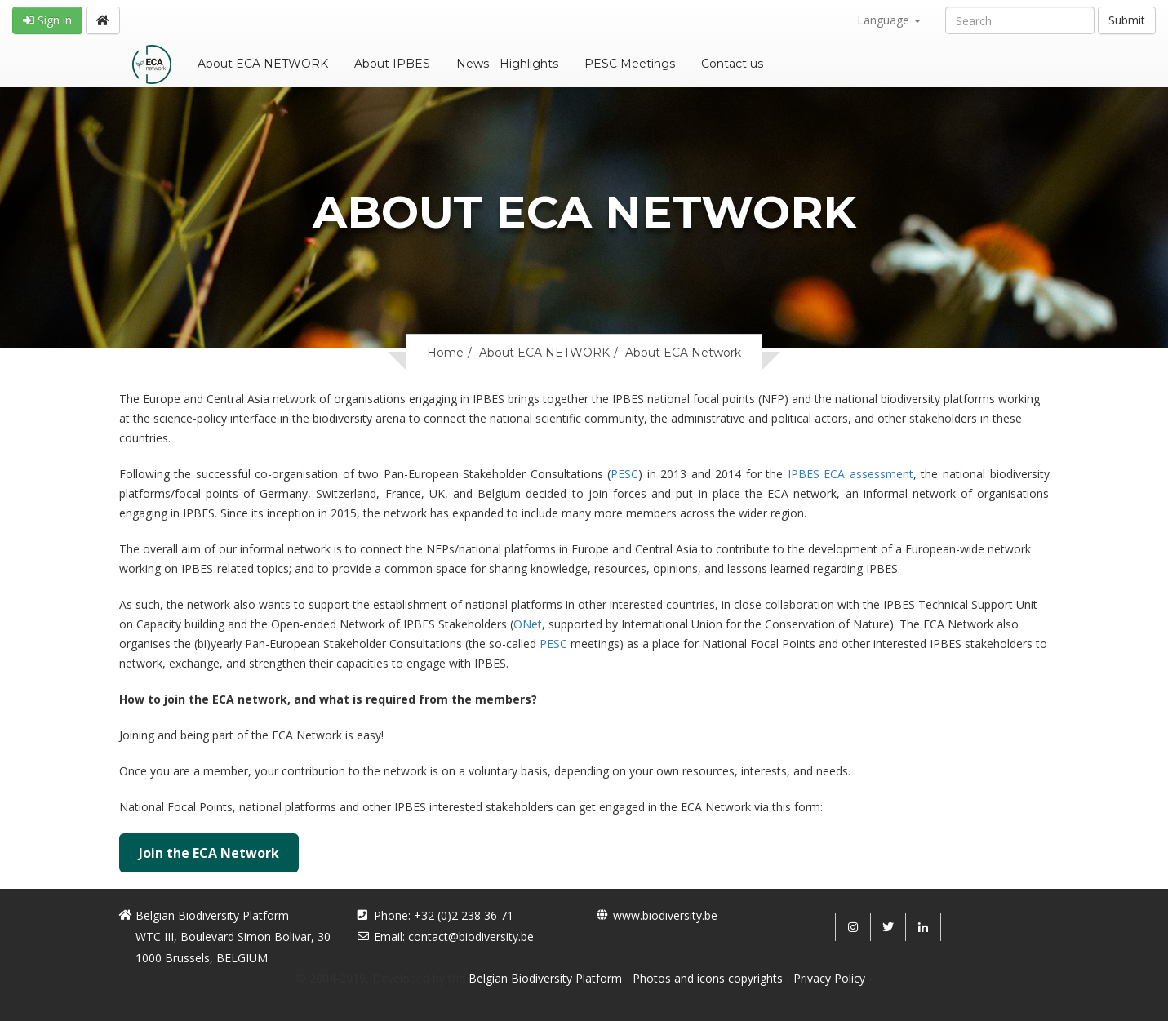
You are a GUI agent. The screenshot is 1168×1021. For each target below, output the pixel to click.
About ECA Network (683, 352)
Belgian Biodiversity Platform (545, 978)
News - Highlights (507, 63)
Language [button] (889, 20)
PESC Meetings (629, 63)
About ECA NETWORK (263, 63)
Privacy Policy (829, 978)
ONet (527, 624)
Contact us (732, 63)
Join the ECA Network (209, 853)
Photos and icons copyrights (708, 978)
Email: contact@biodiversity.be (454, 936)
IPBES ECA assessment (850, 474)
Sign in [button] (47, 20)
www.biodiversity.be (665, 915)
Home (445, 352)
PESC (624, 474)
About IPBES (392, 63)
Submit (1126, 20)
